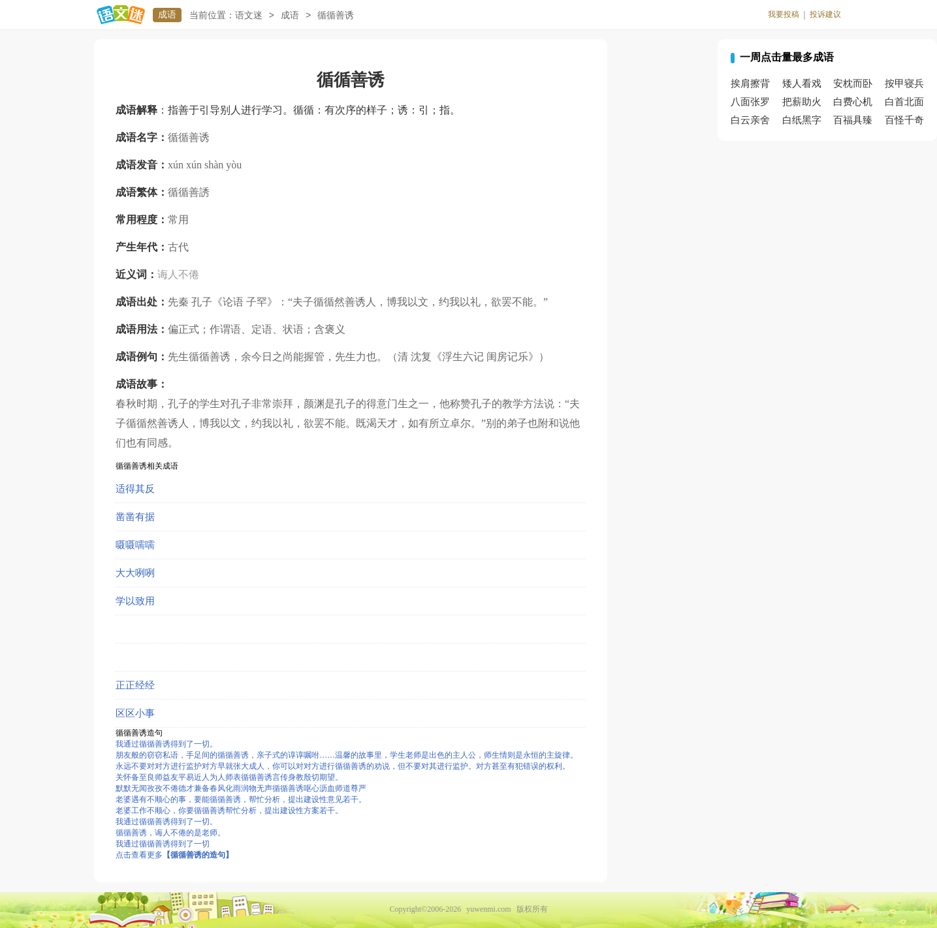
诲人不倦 (178, 274)
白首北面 (904, 102)
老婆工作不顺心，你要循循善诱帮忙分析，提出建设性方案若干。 (229, 810)
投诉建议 (825, 14)
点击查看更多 (174, 854)
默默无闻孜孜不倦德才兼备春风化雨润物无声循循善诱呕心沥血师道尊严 (241, 788)
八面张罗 (750, 102)
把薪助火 (801, 102)
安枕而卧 (852, 83)
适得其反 (135, 489)
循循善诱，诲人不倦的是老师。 (170, 832)
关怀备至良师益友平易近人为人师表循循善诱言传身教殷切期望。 (229, 777)
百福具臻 (852, 120)
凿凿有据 (135, 517)
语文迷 (248, 15)
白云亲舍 (750, 120)
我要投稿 (783, 14)
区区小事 (135, 713)
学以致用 (135, 601)
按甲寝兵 (904, 83)
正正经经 (135, 685)
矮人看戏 (801, 83)
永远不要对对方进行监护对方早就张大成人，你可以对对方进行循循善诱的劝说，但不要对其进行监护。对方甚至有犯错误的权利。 (343, 766)
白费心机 (852, 102)
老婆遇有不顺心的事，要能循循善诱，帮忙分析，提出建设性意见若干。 (241, 799)
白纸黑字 (801, 120)
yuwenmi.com (488, 909)
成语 (167, 15)
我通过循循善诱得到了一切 (163, 843)
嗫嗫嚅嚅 (135, 545)
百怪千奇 (904, 120)
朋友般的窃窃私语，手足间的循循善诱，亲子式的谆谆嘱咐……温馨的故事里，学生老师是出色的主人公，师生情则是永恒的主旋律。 (347, 755)
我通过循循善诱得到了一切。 (166, 744)
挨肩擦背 (750, 83)
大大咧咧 (135, 573)
